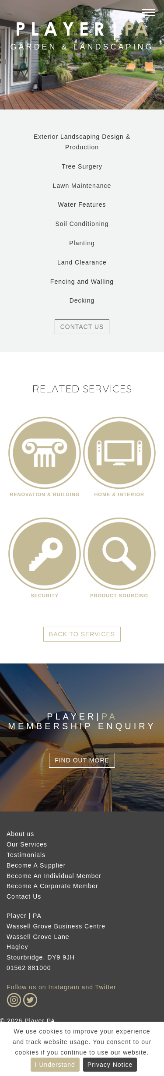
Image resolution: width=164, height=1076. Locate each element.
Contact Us (82, 326)
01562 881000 (29, 967)
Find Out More (82, 760)
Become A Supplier (36, 865)
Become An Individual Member (54, 875)
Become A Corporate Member (52, 885)
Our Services (27, 844)
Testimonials (26, 854)
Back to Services (82, 634)
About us (20, 833)
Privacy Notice (110, 1064)
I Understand (55, 1064)
